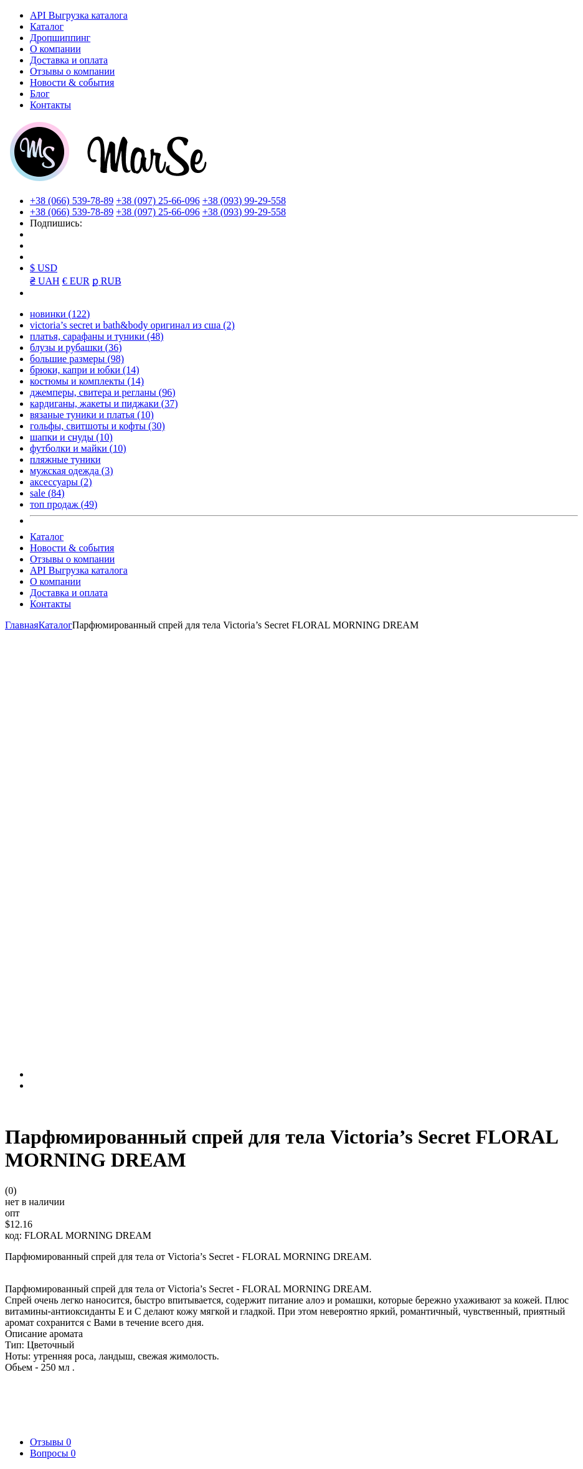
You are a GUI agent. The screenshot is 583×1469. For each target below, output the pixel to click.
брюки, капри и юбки (85, 370)
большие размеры (77, 358)
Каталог (47, 26)
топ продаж (63, 504)
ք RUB (106, 281)
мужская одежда (71, 470)
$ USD (43, 268)
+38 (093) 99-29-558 (244, 200)
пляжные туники (65, 459)
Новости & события (72, 82)
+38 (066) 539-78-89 (71, 200)
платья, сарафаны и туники (97, 336)
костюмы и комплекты (87, 381)
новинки (60, 314)
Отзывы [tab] (50, 1442)
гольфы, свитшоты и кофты (97, 426)
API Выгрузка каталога (79, 15)
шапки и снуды (71, 437)
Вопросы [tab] (52, 1453)
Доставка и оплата (69, 60)
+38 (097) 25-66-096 (157, 200)
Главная (22, 625)
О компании (55, 49)
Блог (40, 93)
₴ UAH (45, 281)
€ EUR (76, 281)
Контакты (50, 105)
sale (47, 493)
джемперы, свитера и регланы (103, 392)
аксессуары (61, 482)
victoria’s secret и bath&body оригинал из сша (132, 325)
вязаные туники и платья (92, 414)
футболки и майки (78, 448)
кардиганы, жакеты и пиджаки (104, 403)
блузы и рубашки (76, 347)
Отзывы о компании (72, 71)
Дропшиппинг (60, 37)
